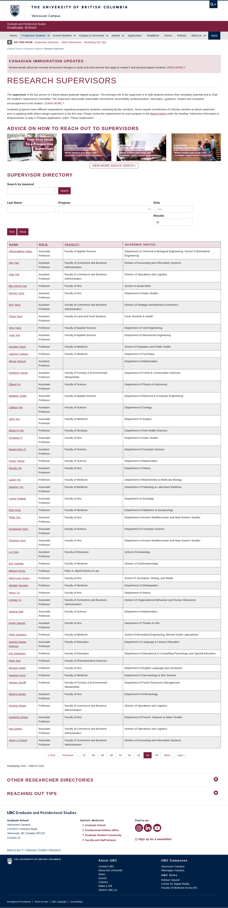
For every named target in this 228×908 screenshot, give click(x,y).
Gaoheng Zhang (18, 717)
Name (13, 244)
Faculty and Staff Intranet (100, 840)
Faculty (72, 244)
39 (104, 755)
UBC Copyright (59, 901)
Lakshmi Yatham (18, 353)
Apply (214, 35)
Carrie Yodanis (17, 498)
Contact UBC (106, 866)
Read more (175, 67)
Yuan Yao (14, 335)
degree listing (158, 113)
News (102, 874)
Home (13, 35)
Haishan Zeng (17, 675)
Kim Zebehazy (17, 653)
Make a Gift (105, 885)
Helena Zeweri (17, 694)
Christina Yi (15, 437)
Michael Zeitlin (17, 667)
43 (140, 755)
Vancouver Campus (173, 866)
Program (64, 202)
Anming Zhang (17, 705)
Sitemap (31, 849)
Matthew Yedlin (18, 395)
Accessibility (76, 901)
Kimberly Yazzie (18, 372)
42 (131, 755)
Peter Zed (14, 660)
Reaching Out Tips (95, 42)
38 (94, 755)
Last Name (14, 202)
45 (158, 755)
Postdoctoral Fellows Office (102, 830)
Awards (116, 35)
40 (113, 755)
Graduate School (14, 49)
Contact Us (13, 837)
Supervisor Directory (47, 42)
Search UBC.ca (108, 889)
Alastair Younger (18, 585)
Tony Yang (15, 327)
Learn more (53, 103)
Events (103, 878)
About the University (110, 870)
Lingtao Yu (15, 599)
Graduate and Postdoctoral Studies (114, 813)
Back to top (15, 849)
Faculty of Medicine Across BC (179, 887)
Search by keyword (20, 184)
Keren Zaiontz (17, 623)
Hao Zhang (15, 728)
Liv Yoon (14, 551)
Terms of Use (41, 901)
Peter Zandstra (17, 634)
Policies (181, 35)
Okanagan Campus (172, 870)
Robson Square (170, 879)
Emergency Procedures (19, 901)
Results (159, 215)
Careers (103, 881)
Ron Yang (14, 304)
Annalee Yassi (17, 346)
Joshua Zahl (16, 611)
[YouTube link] (157, 828)
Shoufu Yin (15, 468)
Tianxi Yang (15, 316)
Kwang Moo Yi (17, 449)
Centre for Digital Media (175, 883)
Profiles (42, 849)
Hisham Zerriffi (17, 682)
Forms (168, 35)
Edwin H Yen (16, 430)
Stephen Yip (16, 486)
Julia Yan (14, 274)
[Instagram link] (139, 828)
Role (157, 202)
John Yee (14, 418)
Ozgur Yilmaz (17, 460)
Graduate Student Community (103, 835)
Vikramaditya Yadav (20, 251)
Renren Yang (16, 293)
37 (85, 755)
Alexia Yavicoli (17, 361)
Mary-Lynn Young (19, 578)
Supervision (135, 35)
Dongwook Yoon (18, 528)
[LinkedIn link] (148, 828)
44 (149, 755)
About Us (196, 35)
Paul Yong (15, 510)
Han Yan (14, 262)
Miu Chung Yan (18, 285)
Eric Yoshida (16, 563)
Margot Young (17, 570)
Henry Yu (14, 592)
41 (122, 755)
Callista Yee (16, 407)
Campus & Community (91, 35)
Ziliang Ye (14, 384)
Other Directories (71, 42)
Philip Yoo (14, 517)
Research (55, 849)
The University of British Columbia (14, 11)
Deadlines (153, 35)
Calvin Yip (15, 479)
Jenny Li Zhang (18, 740)
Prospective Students (33, 35)
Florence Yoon (17, 540)
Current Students (62, 35)
